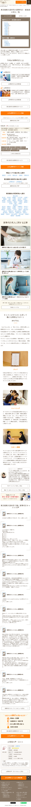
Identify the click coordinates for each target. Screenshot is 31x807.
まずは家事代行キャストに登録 (15, 113)
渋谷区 (24, 199)
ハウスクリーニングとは (22, 787)
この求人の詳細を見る (15, 153)
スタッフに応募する (20, 2)
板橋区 (14, 197)
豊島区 (15, 202)
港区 (15, 203)
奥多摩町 (18, 215)
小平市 (9, 175)
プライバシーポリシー (22, 797)
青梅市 (27, 214)
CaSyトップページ (6, 782)
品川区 (19, 199)
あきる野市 (14, 214)
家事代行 (20, 5)
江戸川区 (20, 197)
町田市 (3, 208)
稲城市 (9, 208)
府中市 (26, 206)
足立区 (3, 197)
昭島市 (3, 209)
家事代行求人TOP (14, 120)
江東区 (14, 199)
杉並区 (9, 200)
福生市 (25, 212)
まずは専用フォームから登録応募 (13, 777)
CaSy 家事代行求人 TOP (4, 5)
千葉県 (6, 27)
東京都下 (28, 5)
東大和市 (5, 212)
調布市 (9, 206)
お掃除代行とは (21, 784)
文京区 (11, 203)
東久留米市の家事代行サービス (15, 106)
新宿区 (3, 200)
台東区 (26, 200)
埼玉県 (6, 28)
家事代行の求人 (6, 794)
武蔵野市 (20, 206)
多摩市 (14, 208)
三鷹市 (14, 206)
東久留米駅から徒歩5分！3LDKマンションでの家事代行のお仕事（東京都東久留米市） (15, 129)
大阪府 (6, 30)
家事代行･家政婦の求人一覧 (13, 5)
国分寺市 (26, 209)
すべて (6, 22)
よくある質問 (5, 790)
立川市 (26, 208)
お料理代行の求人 (6, 796)
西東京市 (26, 175)
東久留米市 (18, 211)
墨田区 (14, 200)
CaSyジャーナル (14, 307)
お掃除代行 (7, 43)
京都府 (6, 33)
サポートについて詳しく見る (14, 485)
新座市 (4, 175)
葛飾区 (5, 199)
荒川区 (9, 197)
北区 (9, 199)
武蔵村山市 (18, 212)
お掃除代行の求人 (6, 795)
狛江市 (3, 206)
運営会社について (21, 795)
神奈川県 (6, 25)
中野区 (20, 202)
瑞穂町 (2, 214)
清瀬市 (20, 175)
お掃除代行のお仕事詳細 (14, 84)
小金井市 (9, 209)
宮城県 (6, 34)
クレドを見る (15, 384)
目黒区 (20, 203)
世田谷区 (20, 200)
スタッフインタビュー (6, 789)
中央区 (3, 202)
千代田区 (9, 202)
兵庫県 (6, 31)
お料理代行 (7, 45)
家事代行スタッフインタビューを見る (14, 708)
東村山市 (15, 175)
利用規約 (19, 799)
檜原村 (12, 215)
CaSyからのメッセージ (7, 787)
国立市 (5, 211)
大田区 (26, 197)
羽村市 (8, 214)
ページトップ (28, 777)
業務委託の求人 (5, 785)
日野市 (20, 209)
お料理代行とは (21, 785)
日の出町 (21, 214)
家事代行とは (20, 782)
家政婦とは (20, 788)
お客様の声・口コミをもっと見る (14, 771)
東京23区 (15, 196)
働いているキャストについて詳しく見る (14, 490)
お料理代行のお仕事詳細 (14, 99)
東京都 (24, 5)
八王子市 (20, 208)
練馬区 (26, 202)
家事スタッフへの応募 (22, 794)
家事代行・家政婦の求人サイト (5, 2)
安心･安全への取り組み (22, 792)
